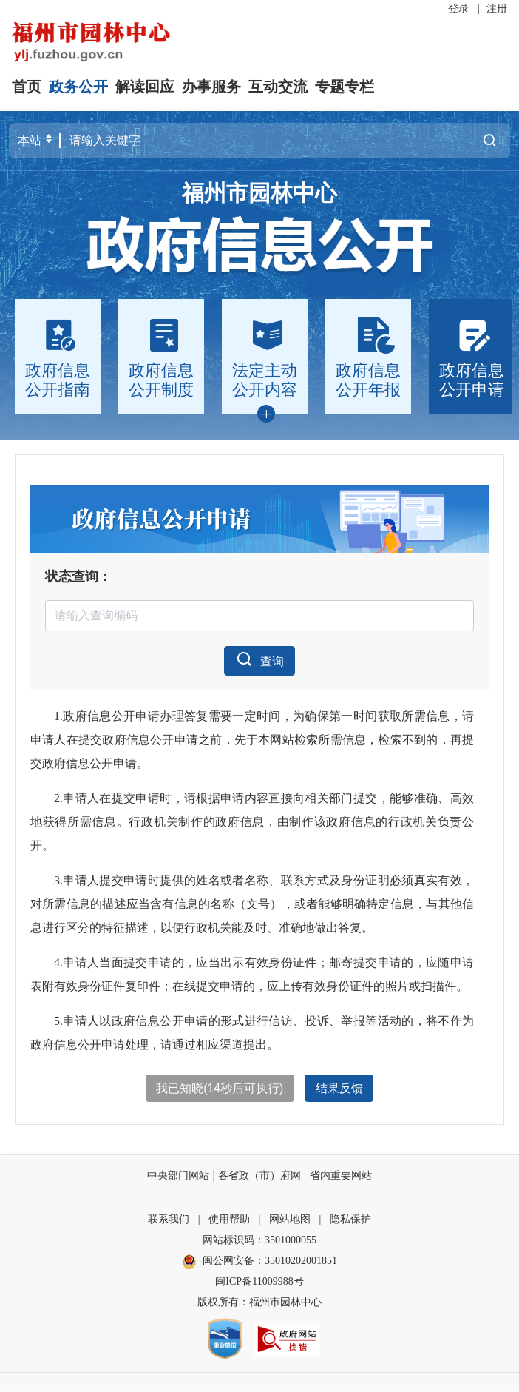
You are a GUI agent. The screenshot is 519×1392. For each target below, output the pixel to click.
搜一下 (489, 140)
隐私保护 (350, 1220)
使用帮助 (229, 1220)
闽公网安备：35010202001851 (270, 1262)
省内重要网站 (341, 1177)
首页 (26, 86)
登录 (458, 8)
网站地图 (290, 1220)
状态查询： (78, 575)
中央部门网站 (178, 1177)
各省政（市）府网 (259, 1177)
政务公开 (78, 86)
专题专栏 (344, 86)
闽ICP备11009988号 (259, 1282)
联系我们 (168, 1220)
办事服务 (211, 86)
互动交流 (278, 86)
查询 (259, 659)
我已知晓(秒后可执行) (219, 1089)
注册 (496, 8)
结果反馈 (339, 1089)
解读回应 (144, 86)
